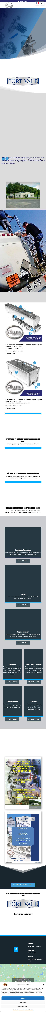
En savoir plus (23, 560)
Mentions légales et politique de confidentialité (23, 1010)
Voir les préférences (23, 1006)
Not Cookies (23, 1002)
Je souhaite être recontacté (23, 884)
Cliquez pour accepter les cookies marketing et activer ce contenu (23, 981)
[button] (43, 985)
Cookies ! (23, 998)
